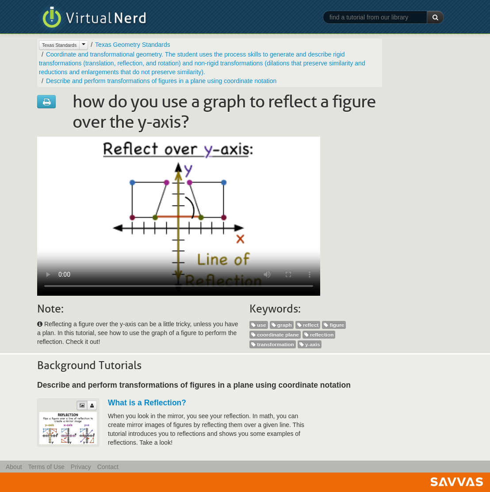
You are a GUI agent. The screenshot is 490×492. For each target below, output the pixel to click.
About (14, 466)
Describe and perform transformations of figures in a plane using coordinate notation (161, 80)
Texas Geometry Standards (132, 44)
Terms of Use (46, 466)
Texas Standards (59, 45)
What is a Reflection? (147, 402)
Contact (108, 466)
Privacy (81, 466)
